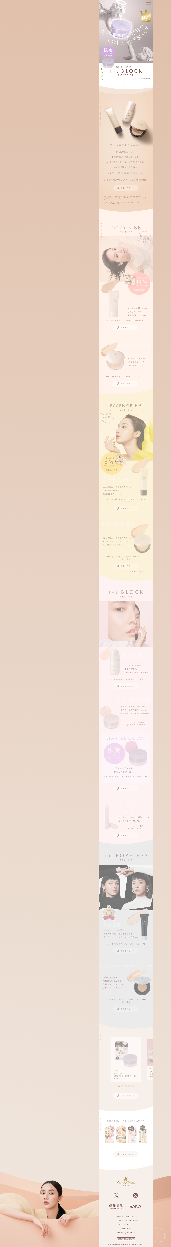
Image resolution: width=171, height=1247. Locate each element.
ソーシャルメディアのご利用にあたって (126, 1221)
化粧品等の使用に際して (126, 1239)
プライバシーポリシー (125, 1225)
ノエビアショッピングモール (125, 1233)
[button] (102, 69)
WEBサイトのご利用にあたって (126, 1216)
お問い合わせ (125, 1229)
